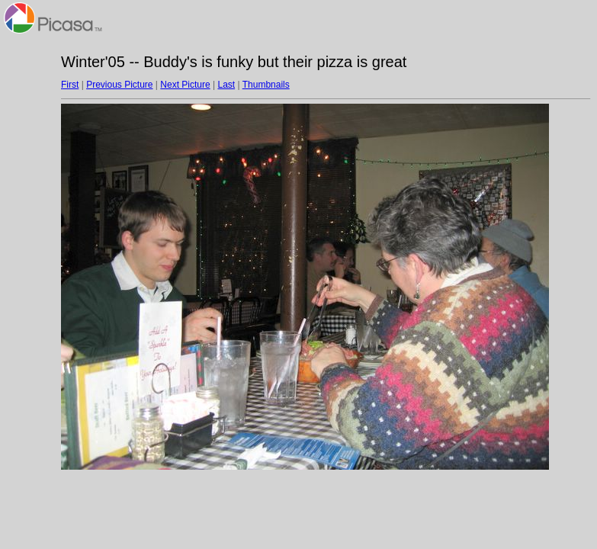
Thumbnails (266, 84)
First (70, 84)
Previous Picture (119, 84)
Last (226, 84)
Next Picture (185, 84)
